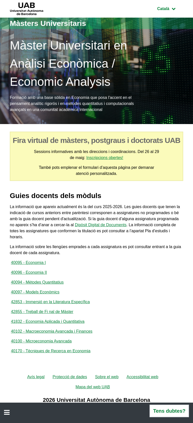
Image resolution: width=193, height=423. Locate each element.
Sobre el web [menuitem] (106, 377)
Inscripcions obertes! (104, 158)
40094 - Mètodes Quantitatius (37, 282)
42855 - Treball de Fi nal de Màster (42, 312)
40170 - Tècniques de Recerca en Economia (50, 351)
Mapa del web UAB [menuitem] (93, 387)
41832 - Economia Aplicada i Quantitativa (47, 321)
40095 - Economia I (28, 262)
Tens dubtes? (169, 411)
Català (170, 8)
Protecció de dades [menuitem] (70, 377)
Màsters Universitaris (48, 23)
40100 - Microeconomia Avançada (41, 341)
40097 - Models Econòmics (35, 292)
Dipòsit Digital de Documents (100, 225)
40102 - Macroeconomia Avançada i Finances (51, 331)
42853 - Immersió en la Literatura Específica (50, 302)
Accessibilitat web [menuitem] (142, 377)
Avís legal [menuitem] (35, 377)
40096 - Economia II (29, 272)
